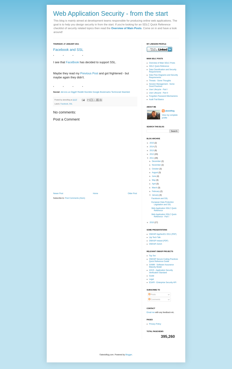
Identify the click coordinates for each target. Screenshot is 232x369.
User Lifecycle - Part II (158, 93)
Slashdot (126, 92)
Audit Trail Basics (156, 99)
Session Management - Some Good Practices (161, 85)
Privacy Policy (155, 324)
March (155, 188)
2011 (152, 158)
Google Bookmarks (102, 92)
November (156, 165)
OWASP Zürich (155, 244)
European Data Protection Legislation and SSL (162, 203)
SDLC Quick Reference (159, 66)
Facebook (64, 104)
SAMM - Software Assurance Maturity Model (161, 266)
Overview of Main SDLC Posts (162, 63)
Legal (151, 279)
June (154, 176)
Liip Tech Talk (155, 237)
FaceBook (72, 62)
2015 (152, 143)
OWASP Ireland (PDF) (158, 241)
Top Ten (152, 256)
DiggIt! (74, 92)
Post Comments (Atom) (75, 198)
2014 (152, 146)
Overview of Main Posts (126, 28)
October (155, 169)
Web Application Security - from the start (110, 13)
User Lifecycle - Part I (158, 89)
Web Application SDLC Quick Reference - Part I (163, 215)
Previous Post (89, 73)
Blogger (128, 355)
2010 (152, 222)
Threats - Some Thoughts (160, 80)
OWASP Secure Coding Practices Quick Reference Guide (163, 260)
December (156, 161)
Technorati (116, 92)
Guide (151, 276)
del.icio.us (65, 92)
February (156, 191)
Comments (154, 299)
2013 (152, 150)
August (155, 172)
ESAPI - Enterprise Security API (162, 282)
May (154, 180)
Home (95, 193)
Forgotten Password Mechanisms (163, 96)
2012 (152, 154)
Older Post (132, 193)
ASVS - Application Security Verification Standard (161, 271)
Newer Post (58, 193)
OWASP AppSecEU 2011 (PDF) (163, 234)
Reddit (80, 92)
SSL (70, 104)
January (155, 195)
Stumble (88, 92)
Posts (152, 294)
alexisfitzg (169, 111)
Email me (151, 312)
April (154, 184)
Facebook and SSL (68, 50)
